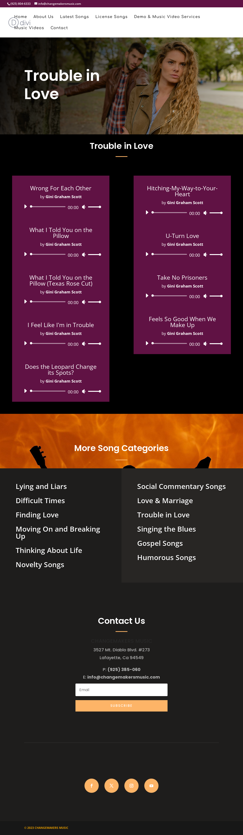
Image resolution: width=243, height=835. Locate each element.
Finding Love (37, 515)
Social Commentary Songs (181, 486)
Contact (59, 28)
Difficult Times (40, 500)
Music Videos (29, 28)
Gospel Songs (160, 543)
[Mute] (84, 207)
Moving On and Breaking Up (58, 532)
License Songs (111, 17)
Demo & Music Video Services (167, 17)
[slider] (48, 206)
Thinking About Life (49, 550)
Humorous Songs (166, 557)
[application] (61, 206)
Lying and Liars (41, 486)
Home (20, 17)
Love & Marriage (165, 500)
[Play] (25, 206)
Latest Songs (74, 17)
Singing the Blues (166, 529)
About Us (43, 17)
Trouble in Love (163, 515)
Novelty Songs (40, 564)
